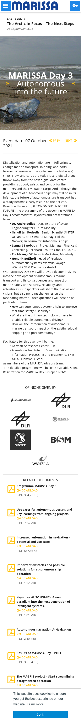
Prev (54, 140)
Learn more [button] (35, 704)
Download (27, 490)
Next (71, 140)
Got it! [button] (40, 714)
